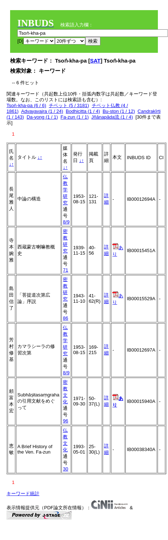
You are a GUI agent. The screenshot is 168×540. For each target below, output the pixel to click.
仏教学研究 (65, 189)
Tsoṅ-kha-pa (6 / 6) (26, 105)
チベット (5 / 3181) (69, 105)
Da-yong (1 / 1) (42, 117)
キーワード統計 (23, 493)
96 (65, 421)
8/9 (66, 222)
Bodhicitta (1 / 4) (83, 111)
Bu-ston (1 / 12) (119, 111)
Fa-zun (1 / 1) (75, 117)
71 (65, 270)
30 (65, 469)
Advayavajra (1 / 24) (42, 111)
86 (65, 318)
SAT (95, 61)
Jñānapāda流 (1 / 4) (112, 117)
